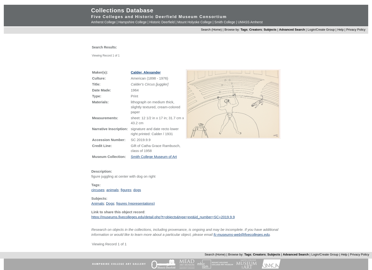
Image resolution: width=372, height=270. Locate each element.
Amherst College (103, 22)
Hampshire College (132, 22)
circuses (97, 190)
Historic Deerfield (162, 22)
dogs (137, 190)
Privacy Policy (355, 29)
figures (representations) (135, 203)
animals (112, 190)
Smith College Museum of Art (154, 157)
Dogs (110, 203)
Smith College (224, 22)
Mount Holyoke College (194, 22)
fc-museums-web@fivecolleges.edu (242, 234)
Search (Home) (211, 29)
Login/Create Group (321, 29)
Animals (97, 203)
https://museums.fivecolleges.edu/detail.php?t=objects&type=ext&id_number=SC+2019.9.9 (163, 217)
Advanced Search (292, 29)
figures (126, 190)
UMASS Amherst (250, 22)
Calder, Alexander (146, 72)
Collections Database (122, 10)
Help (340, 29)
